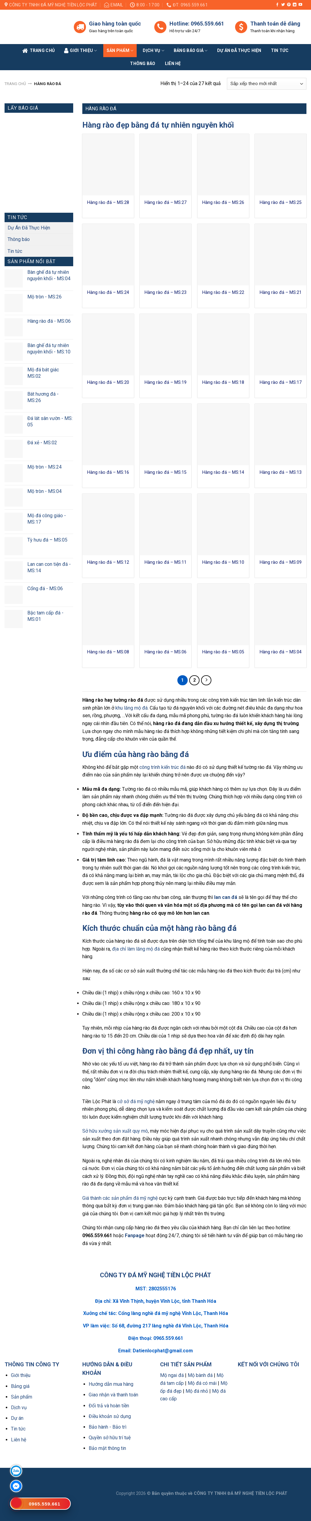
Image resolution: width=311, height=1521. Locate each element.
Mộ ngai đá (172, 1375)
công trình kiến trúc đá (162, 767)
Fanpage (135, 1235)
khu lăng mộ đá (131, 708)
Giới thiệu (20, 1375)
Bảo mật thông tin (107, 1448)
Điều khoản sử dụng (110, 1416)
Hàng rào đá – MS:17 (281, 382)
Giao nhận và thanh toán (113, 1395)
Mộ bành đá (200, 1375)
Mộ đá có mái (202, 1383)
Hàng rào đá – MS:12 (108, 562)
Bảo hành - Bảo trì (107, 1427)
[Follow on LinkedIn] (294, 5)
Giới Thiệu (80, 51)
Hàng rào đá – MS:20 (108, 382)
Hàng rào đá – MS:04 (281, 652)
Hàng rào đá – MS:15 (165, 472)
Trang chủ (15, 83)
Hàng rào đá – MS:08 (108, 652)
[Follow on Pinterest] (289, 5)
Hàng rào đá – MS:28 (108, 202)
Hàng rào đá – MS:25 (281, 202)
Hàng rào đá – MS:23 (165, 292)
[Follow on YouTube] (300, 5)
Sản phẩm (120, 50)
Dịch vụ (153, 50)
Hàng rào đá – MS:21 (281, 292)
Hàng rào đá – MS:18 (223, 382)
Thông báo (143, 63)
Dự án (17, 1418)
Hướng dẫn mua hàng (111, 1384)
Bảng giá (20, 1386)
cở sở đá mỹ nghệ (136, 1101)
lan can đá (225, 897)
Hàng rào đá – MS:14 (223, 472)
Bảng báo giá (191, 50)
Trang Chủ (38, 51)
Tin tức (280, 50)
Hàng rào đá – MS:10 (223, 562)
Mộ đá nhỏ (197, 1391)
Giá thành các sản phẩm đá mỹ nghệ (120, 1198)
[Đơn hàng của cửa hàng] (266, 84)
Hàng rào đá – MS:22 (223, 292)
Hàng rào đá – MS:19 (165, 382)
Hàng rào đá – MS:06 (165, 652)
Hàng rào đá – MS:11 (165, 562)
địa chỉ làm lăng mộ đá (136, 949)
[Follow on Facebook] (277, 5)
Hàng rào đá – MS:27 (165, 202)
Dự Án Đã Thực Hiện (29, 228)
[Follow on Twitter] (283, 5)
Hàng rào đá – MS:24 (108, 292)
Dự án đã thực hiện (239, 50)
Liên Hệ (173, 63)
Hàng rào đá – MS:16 (108, 472)
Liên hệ (18, 1440)
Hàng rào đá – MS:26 (223, 202)
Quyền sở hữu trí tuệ (110, 1437)
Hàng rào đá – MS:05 (223, 652)
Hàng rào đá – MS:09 (281, 562)
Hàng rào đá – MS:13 (281, 472)
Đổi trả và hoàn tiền (109, 1406)
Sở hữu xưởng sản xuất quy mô (115, 1131)
